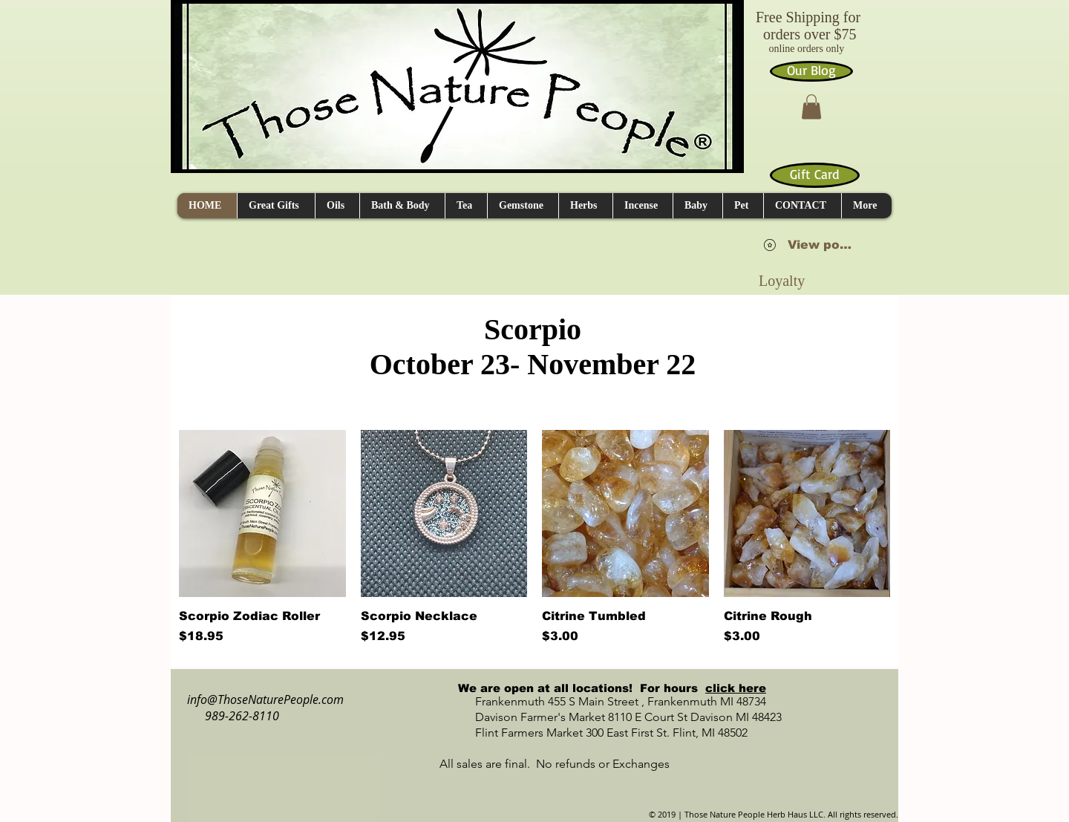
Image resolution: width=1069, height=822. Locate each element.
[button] (811, 106)
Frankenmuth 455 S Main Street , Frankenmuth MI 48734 (604, 701)
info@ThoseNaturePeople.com (259, 699)
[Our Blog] (811, 71)
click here (735, 688)
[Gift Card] (815, 175)
